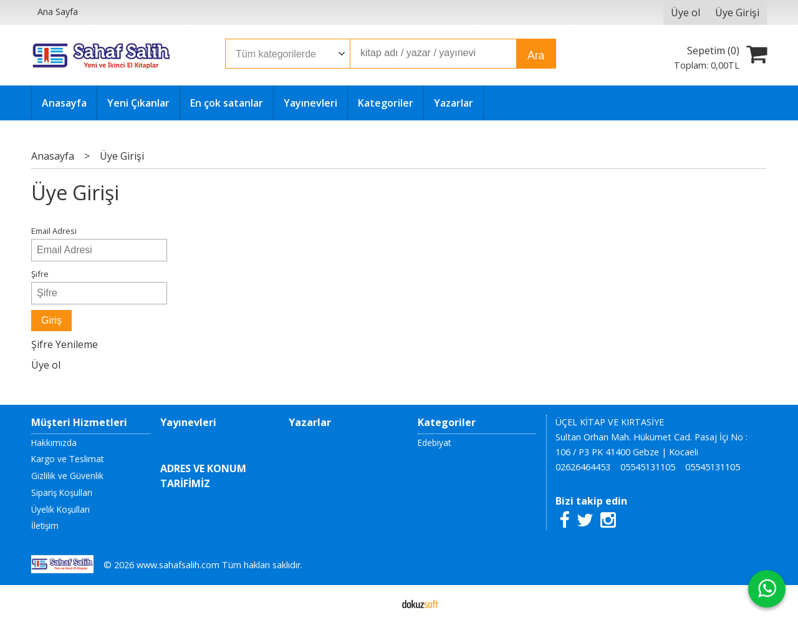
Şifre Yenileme (64, 344)
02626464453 (582, 467)
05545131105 (647, 467)
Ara (535, 55)
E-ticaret (379, 602)
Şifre (40, 273)
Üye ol (45, 365)
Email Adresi (54, 230)
